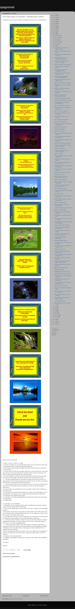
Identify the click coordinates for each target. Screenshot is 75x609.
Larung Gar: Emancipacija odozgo (62, 98)
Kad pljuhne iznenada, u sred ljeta (62, 172)
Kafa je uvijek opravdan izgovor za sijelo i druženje (62, 298)
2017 (54, 32)
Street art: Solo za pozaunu (60, 179)
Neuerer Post (7, 596)
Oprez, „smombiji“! (58, 153)
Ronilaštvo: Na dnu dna (59, 249)
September (57, 41)
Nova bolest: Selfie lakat (60, 127)
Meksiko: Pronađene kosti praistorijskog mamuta (60, 95)
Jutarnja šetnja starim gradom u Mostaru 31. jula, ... (61, 48)
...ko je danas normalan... (60, 301)
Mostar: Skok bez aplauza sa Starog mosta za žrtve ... (62, 199)
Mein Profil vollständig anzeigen (54, 333)
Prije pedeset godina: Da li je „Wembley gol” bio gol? (61, 58)
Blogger (45, 605)
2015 (54, 319)
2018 (54, 29)
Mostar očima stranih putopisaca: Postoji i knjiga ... (62, 251)
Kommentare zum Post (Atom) (15, 599)
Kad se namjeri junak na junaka (61, 105)
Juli (55, 46)
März (55, 313)
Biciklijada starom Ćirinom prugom (62, 271)
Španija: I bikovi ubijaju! (59, 148)
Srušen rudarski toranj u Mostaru (62, 225)
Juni (55, 306)
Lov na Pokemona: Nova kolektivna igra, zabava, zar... (62, 163)
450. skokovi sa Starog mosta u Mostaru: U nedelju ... (61, 61)
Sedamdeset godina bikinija (60, 240)
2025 (54, 15)
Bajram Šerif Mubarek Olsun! (61, 267)
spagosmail (7, 7)
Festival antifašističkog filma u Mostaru (63, 100)
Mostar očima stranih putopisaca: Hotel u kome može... (62, 185)
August (56, 44)
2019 (54, 27)
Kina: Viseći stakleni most (60, 188)
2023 (54, 19)
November (57, 37)
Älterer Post (44, 596)
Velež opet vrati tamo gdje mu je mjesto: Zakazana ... (61, 151)
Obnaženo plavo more (59, 174)
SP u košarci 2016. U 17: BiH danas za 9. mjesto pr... (62, 291)
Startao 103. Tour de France (60, 285)
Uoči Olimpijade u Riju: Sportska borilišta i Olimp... (61, 103)
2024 (54, 17)
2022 (54, 21)
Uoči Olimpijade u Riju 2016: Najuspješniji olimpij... (61, 70)
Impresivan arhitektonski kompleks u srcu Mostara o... (62, 137)
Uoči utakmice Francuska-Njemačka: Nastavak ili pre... (62, 246)
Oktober (56, 39)
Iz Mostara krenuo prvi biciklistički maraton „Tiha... (62, 228)
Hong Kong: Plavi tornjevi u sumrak (62, 273)
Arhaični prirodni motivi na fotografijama (60, 237)
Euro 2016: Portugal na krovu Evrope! (63, 207)
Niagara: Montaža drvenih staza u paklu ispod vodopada (62, 261)
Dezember (57, 35)
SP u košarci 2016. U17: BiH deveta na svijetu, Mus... (62, 283)
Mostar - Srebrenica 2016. (60, 202)
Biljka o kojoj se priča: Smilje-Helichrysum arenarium (61, 177)
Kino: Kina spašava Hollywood (61, 119)
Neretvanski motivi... (59, 193)
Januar (56, 317)
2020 (54, 25)
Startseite (26, 596)
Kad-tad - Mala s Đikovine (60, 121)
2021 (54, 23)
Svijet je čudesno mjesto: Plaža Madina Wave (61, 205)
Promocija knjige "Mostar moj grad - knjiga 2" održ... (62, 80)
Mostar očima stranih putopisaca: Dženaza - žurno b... (62, 89)
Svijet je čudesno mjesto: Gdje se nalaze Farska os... (62, 73)
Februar (56, 315)
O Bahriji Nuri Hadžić (59, 269)
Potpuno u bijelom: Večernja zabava (62, 64)
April (55, 311)
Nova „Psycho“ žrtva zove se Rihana (62, 82)
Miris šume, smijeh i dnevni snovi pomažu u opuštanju (62, 234)
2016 (54, 34)
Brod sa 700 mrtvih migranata (61, 110)
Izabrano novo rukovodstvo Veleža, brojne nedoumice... (62, 145)
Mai (55, 309)
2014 (54, 321)
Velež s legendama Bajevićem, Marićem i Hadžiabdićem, (61, 77)
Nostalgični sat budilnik (59, 129)
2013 (54, 323)
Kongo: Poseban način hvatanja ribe (62, 143)
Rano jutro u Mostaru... (59, 131)
